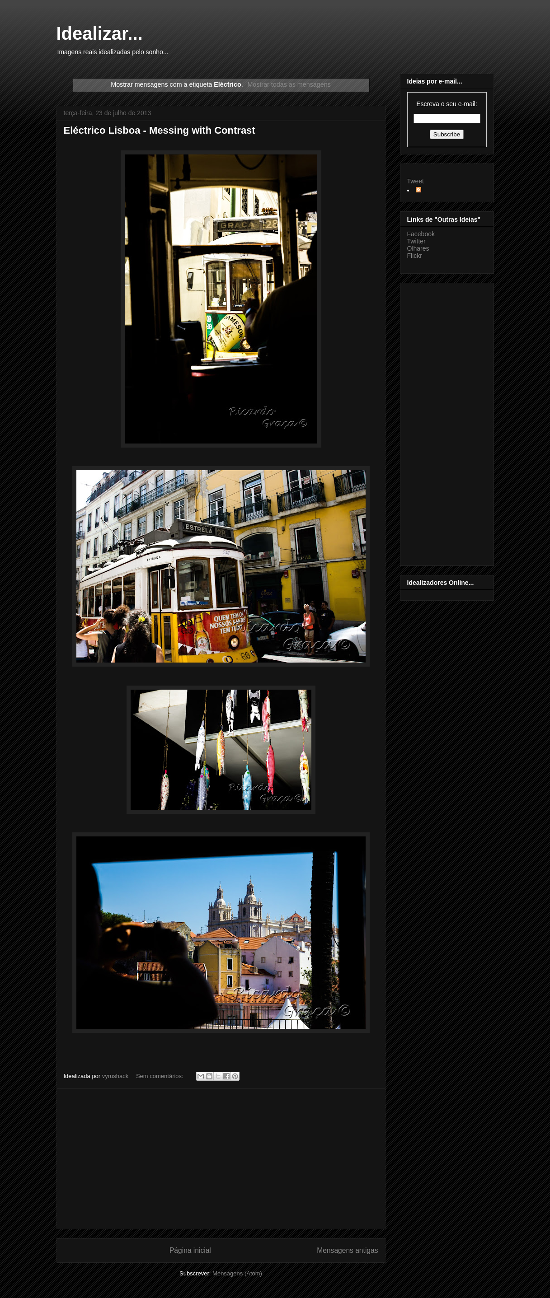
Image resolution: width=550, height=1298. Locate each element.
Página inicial (190, 1250)
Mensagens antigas (347, 1250)
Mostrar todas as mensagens (288, 84)
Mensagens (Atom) (237, 1273)
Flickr (414, 255)
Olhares (418, 248)
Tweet (415, 181)
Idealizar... (99, 33)
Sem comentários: (160, 1076)
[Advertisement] (221, 1159)
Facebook (421, 234)
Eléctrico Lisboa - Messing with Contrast (159, 130)
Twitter (416, 241)
